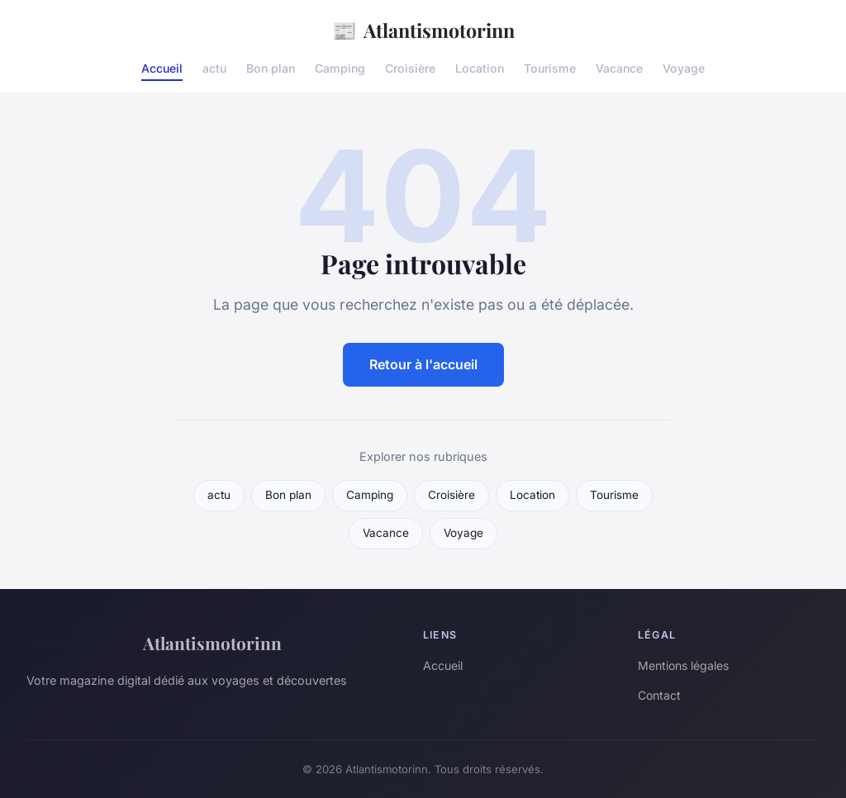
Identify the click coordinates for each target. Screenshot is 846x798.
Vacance (619, 68)
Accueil (162, 68)
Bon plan (270, 68)
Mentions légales (683, 665)
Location (479, 68)
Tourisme (550, 68)
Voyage (684, 68)
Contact (659, 695)
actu (214, 68)
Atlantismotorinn (423, 30)
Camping (340, 68)
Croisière (410, 68)
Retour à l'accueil (423, 364)
